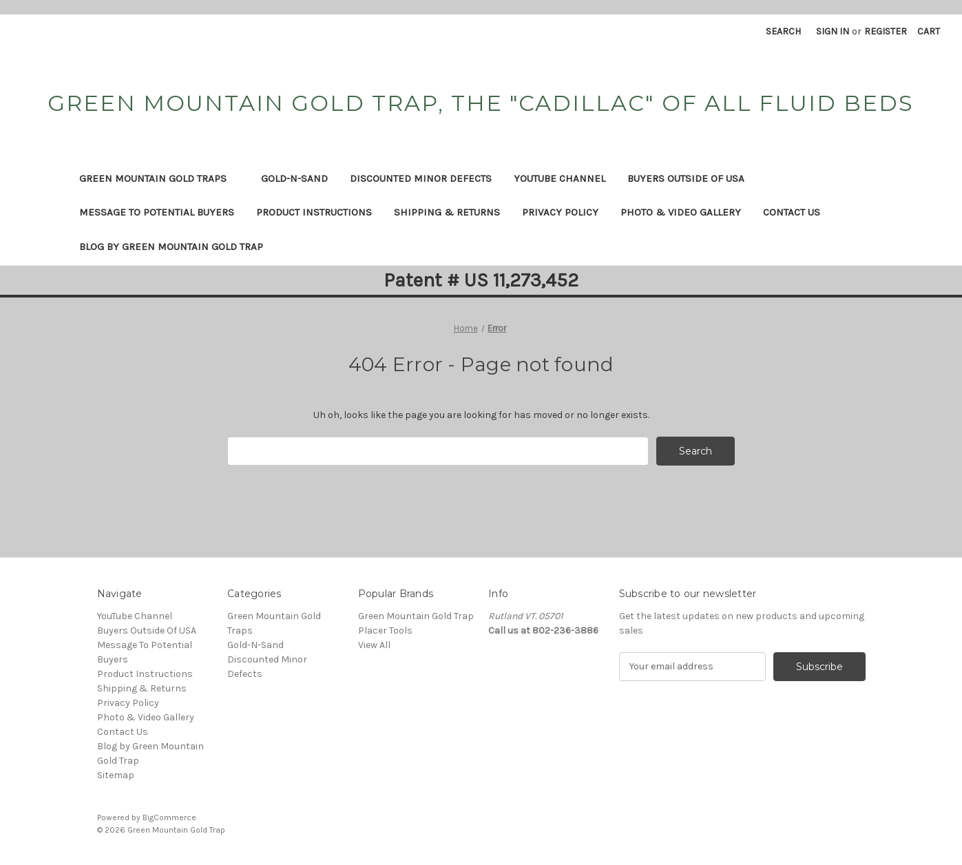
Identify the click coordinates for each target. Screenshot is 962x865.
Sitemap (115, 775)
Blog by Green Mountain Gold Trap (171, 246)
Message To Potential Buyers (156, 212)
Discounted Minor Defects (421, 178)
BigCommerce (169, 817)
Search (783, 31)
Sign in (832, 31)
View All (374, 645)
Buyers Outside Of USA (685, 178)
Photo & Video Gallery (680, 212)
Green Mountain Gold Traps (159, 178)
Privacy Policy (560, 212)
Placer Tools (385, 630)
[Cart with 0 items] (929, 31)
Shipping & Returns (447, 212)
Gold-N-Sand (294, 178)
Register (885, 31)
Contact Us (791, 212)
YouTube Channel (559, 178)
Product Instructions (314, 212)
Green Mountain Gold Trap (416, 616)
